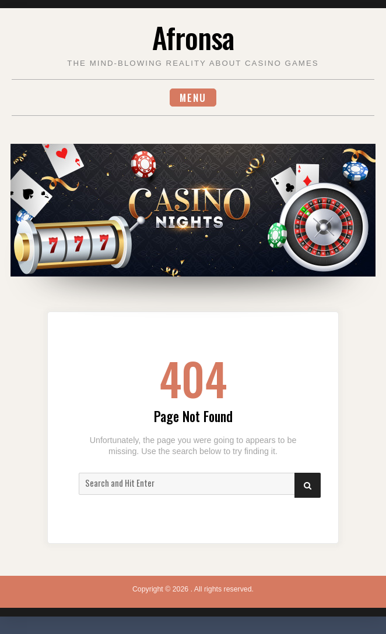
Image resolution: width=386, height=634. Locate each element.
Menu (193, 97)
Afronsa (193, 37)
